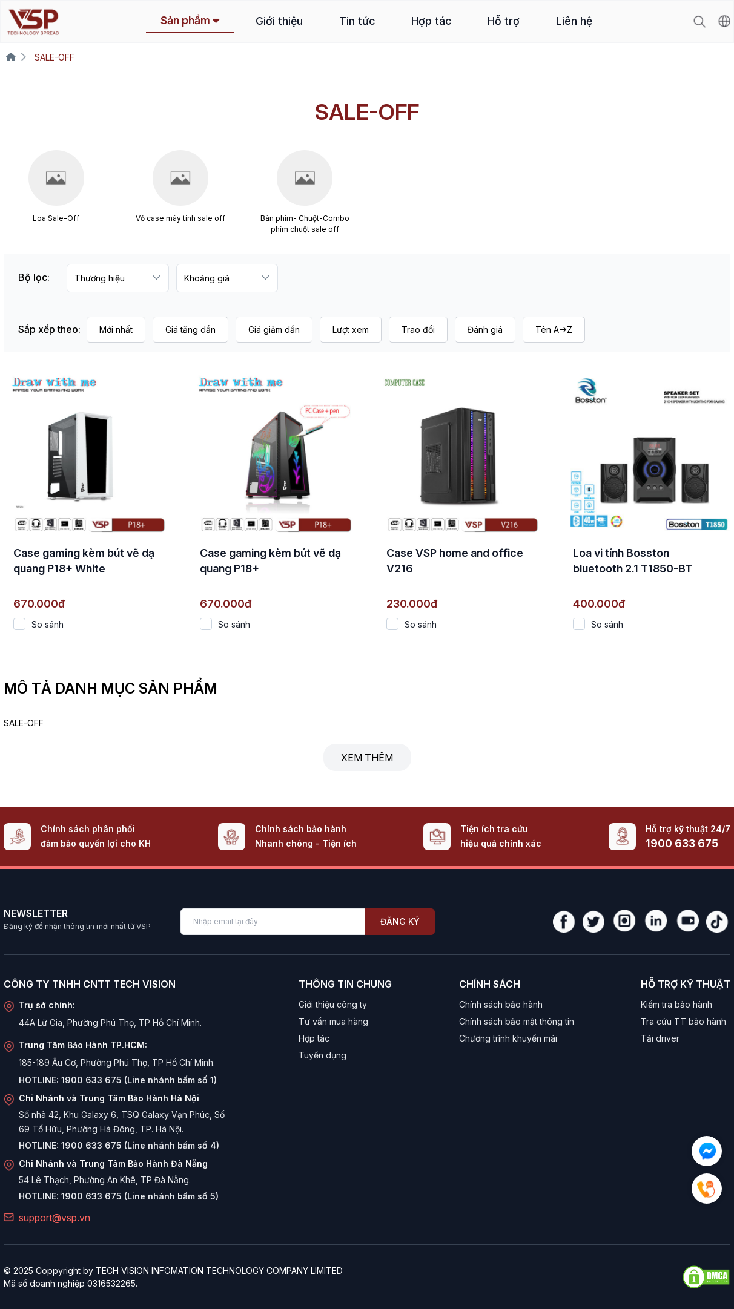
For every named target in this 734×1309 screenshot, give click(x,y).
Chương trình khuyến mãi (508, 1038)
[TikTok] (718, 922)
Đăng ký (400, 921)
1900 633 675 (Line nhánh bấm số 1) (139, 1080)
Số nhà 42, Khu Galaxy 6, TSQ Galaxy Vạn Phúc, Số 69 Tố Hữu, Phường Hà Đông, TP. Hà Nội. (122, 1121)
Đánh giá (485, 329)
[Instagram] (624, 922)
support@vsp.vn (54, 1218)
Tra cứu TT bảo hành (683, 1021)
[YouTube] (687, 922)
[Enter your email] (272, 921)
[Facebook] (563, 922)
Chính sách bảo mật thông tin (516, 1021)
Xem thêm (367, 758)
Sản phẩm (189, 20)
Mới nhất (116, 329)
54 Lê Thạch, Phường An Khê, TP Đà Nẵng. (105, 1180)
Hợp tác (431, 21)
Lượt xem (350, 329)
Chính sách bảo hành (501, 1004)
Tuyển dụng (322, 1055)
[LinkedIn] (655, 922)
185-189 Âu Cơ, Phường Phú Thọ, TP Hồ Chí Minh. (117, 1062)
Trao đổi (418, 329)
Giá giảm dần (274, 329)
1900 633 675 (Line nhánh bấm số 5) (140, 1196)
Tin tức (357, 21)
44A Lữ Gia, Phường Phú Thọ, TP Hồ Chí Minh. (110, 1022)
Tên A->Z (553, 329)
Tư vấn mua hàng (333, 1021)
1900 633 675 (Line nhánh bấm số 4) (140, 1145)
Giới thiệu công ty (333, 1004)
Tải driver (660, 1038)
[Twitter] (593, 922)
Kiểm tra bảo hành (676, 1004)
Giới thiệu (279, 21)
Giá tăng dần (190, 329)
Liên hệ (574, 21)
